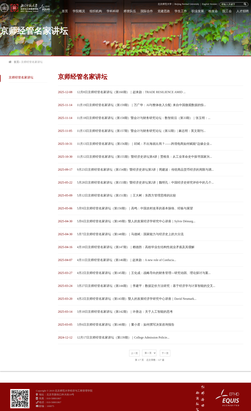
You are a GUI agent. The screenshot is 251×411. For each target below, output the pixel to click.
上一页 (134, 353)
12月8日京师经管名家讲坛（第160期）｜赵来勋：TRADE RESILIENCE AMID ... (131, 92)
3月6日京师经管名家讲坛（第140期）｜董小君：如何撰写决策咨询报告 (125, 324)
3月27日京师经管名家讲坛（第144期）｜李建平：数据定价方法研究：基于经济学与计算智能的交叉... (146, 285)
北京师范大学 (165, 4)
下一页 (165, 353)
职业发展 (198, 11)
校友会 (213, 11)
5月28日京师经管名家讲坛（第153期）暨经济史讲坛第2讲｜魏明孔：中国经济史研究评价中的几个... (145, 182)
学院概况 (79, 11)
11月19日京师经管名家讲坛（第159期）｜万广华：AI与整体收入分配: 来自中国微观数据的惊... (141, 105)
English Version (209, 4)
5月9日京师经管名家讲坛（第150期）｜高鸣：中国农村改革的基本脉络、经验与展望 (135, 208)
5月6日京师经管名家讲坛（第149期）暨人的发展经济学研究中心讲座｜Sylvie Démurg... (136, 221)
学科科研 (113, 11)
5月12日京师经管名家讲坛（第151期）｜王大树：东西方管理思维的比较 (126, 195)
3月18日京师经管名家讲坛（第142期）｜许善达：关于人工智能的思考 (125, 311)
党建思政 (164, 11)
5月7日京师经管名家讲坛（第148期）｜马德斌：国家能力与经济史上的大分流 (130, 234)
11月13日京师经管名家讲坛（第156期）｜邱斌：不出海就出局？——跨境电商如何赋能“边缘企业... (144, 143)
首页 (65, 11)
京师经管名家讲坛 (21, 77)
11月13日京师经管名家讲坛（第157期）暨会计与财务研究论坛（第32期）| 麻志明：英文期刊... (141, 130)
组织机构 (96, 11)
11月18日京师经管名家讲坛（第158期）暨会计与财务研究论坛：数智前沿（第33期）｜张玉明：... (143, 118)
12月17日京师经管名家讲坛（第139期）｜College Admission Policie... (123, 337)
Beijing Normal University (186, 4)
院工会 (227, 11)
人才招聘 (242, 11)
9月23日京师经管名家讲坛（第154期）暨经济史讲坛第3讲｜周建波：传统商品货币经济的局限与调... (145, 169)
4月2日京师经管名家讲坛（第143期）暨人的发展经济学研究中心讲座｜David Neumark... (137, 298)
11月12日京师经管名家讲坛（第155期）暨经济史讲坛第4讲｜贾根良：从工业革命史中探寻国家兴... (144, 156)
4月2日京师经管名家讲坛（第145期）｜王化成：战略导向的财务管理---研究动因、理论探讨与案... (144, 273)
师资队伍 (130, 11)
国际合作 (147, 11)
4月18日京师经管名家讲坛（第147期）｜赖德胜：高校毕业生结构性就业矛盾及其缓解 (135, 247)
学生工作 (181, 11)
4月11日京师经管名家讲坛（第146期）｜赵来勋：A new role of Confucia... (126, 260)
